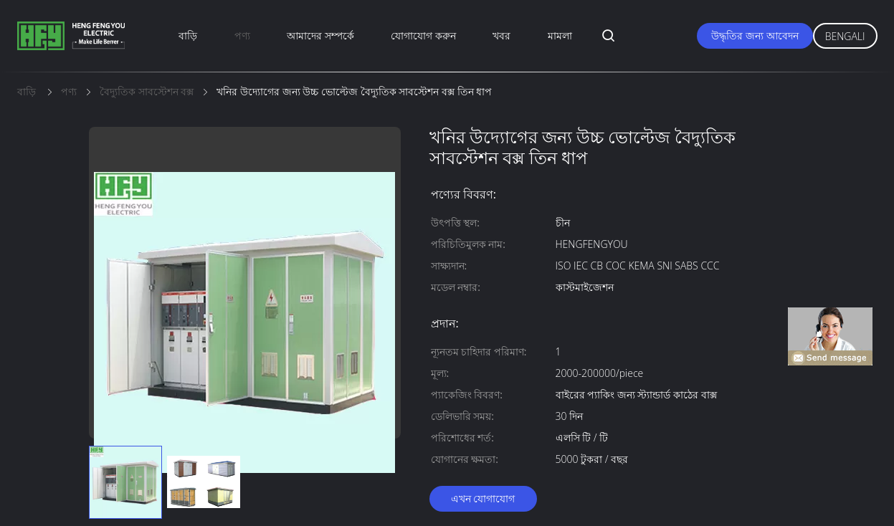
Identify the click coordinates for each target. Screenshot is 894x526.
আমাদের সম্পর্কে (320, 35)
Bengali (845, 36)
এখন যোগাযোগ (483, 498)
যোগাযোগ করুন (423, 35)
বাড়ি (188, 35)
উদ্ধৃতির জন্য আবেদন (754, 35)
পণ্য (242, 35)
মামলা (560, 35)
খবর (501, 35)
